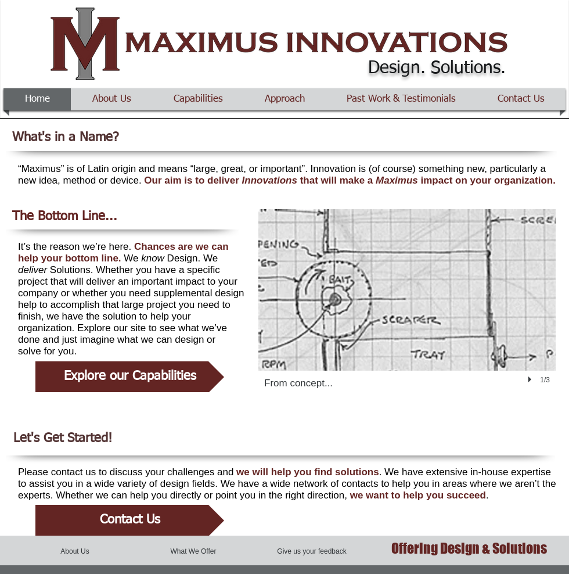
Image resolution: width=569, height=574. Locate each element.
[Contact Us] (129, 520)
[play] (531, 379)
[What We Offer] (193, 551)
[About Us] (74, 551)
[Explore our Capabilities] (129, 376)
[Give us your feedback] (311, 551)
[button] (407, 310)
